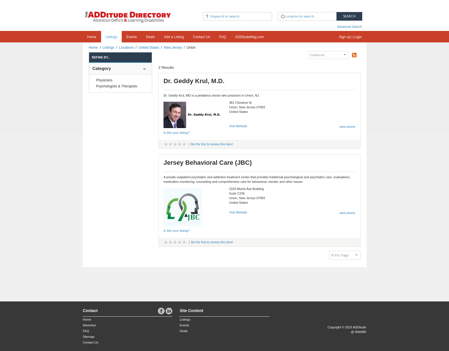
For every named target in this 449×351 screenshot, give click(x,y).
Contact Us (201, 37)
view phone (347, 126)
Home (92, 37)
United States (149, 48)
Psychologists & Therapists (116, 86)
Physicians (104, 80)
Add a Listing (174, 37)
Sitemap (88, 336)
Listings (111, 37)
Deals (150, 37)
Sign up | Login (350, 37)
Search (349, 16)
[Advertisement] (116, 281)
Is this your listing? (176, 132)
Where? (285, 9)
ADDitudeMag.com (249, 37)
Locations (126, 48)
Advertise (89, 325)
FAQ (222, 37)
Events (131, 37)
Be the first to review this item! (212, 144)
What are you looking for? (221, 9)
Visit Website (238, 126)
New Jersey (173, 48)
